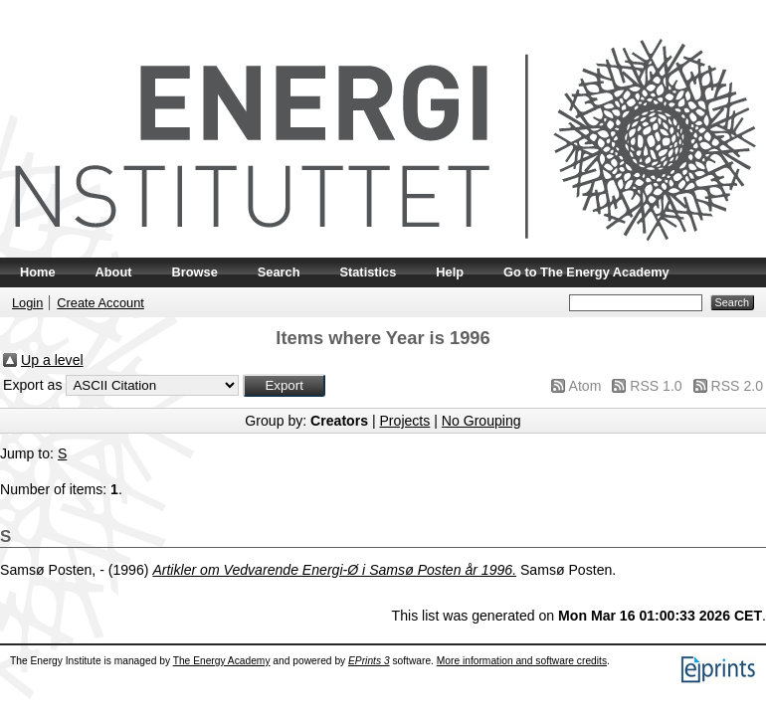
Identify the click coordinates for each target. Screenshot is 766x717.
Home (38, 272)
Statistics (367, 272)
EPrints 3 (369, 660)
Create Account (100, 302)
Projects (404, 421)
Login (27, 302)
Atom (585, 386)
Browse (195, 272)
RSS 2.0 (737, 386)
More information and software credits (522, 660)
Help (450, 272)
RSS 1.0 (655, 386)
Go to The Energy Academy (586, 272)
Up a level (52, 360)
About (114, 272)
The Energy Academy (222, 660)
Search (279, 272)
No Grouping (481, 421)
